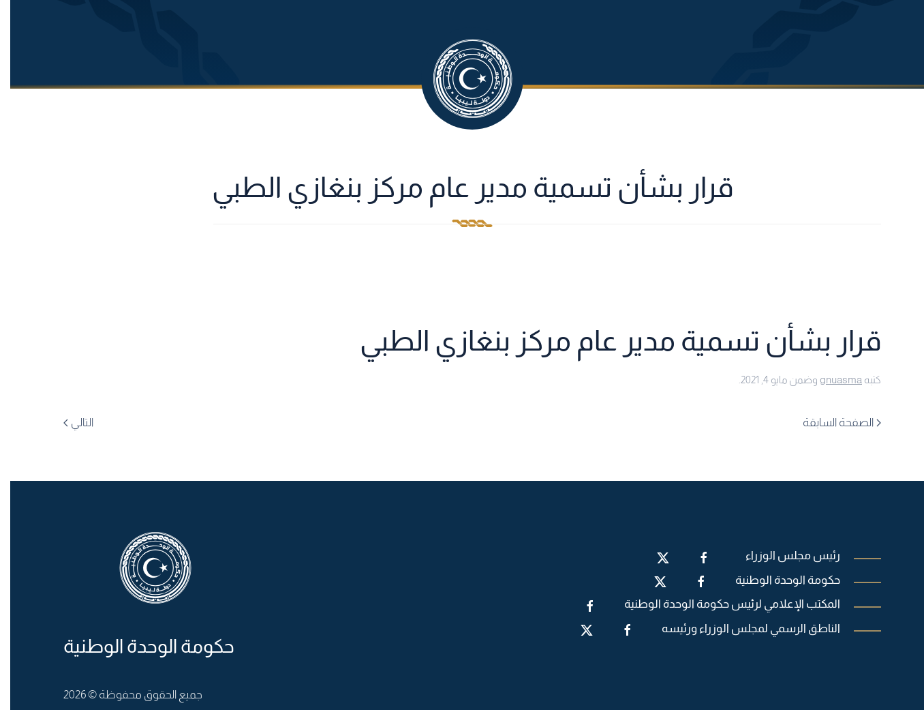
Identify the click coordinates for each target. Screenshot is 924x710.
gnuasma (831, 379)
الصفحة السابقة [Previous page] (831, 422)
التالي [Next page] (68, 422)
